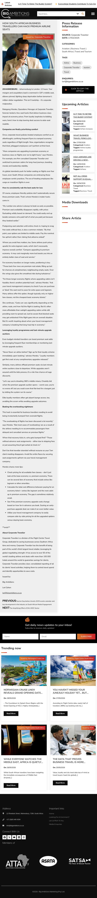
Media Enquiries (55, 824)
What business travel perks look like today (82, 138)
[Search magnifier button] (82, 13)
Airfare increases (86, 129)
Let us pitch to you (56, 821)
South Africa (67, 51)
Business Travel (78, 48)
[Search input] (56, 13)
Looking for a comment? (59, 817)
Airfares (83, 169)
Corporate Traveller (71, 67)
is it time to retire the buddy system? (35, 4)
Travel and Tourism (83, 51)
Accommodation (79, 126)
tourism (87, 67)
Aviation (65, 48)
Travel (66, 72)
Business (77, 63)
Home (51, 814)
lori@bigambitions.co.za (12, 593)
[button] (93, 14)
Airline (66, 63)
